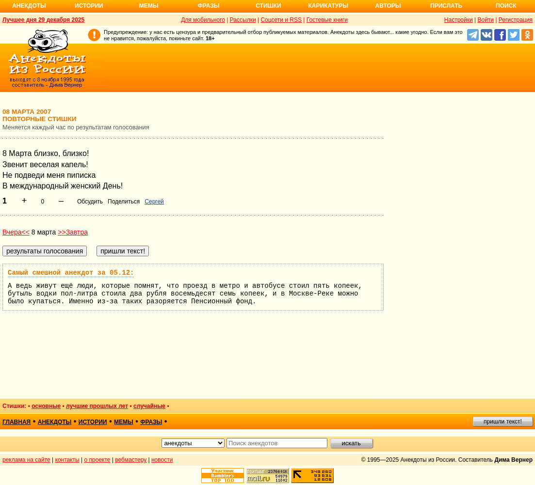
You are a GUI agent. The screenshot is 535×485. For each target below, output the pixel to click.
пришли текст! (503, 421)
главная (16, 422)
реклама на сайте (26, 459)
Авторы (388, 5)
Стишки (268, 5)
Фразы (208, 5)
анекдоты (55, 422)
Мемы (149, 5)
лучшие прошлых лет (97, 406)
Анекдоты (29, 5)
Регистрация (516, 19)
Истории (89, 5)
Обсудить (90, 201)
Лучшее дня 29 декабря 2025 (43, 19)
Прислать (446, 5)
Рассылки (243, 19)
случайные (149, 406)
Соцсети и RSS (281, 19)
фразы (151, 422)
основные (46, 406)
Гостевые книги (327, 19)
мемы (123, 422)
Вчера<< (16, 232)
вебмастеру (130, 459)
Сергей (154, 201)
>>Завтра (73, 232)
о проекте (97, 459)
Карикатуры (328, 5)
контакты (67, 459)
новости (162, 459)
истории (93, 422)
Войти (485, 19)
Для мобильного (203, 19)
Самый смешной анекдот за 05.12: (71, 273)
